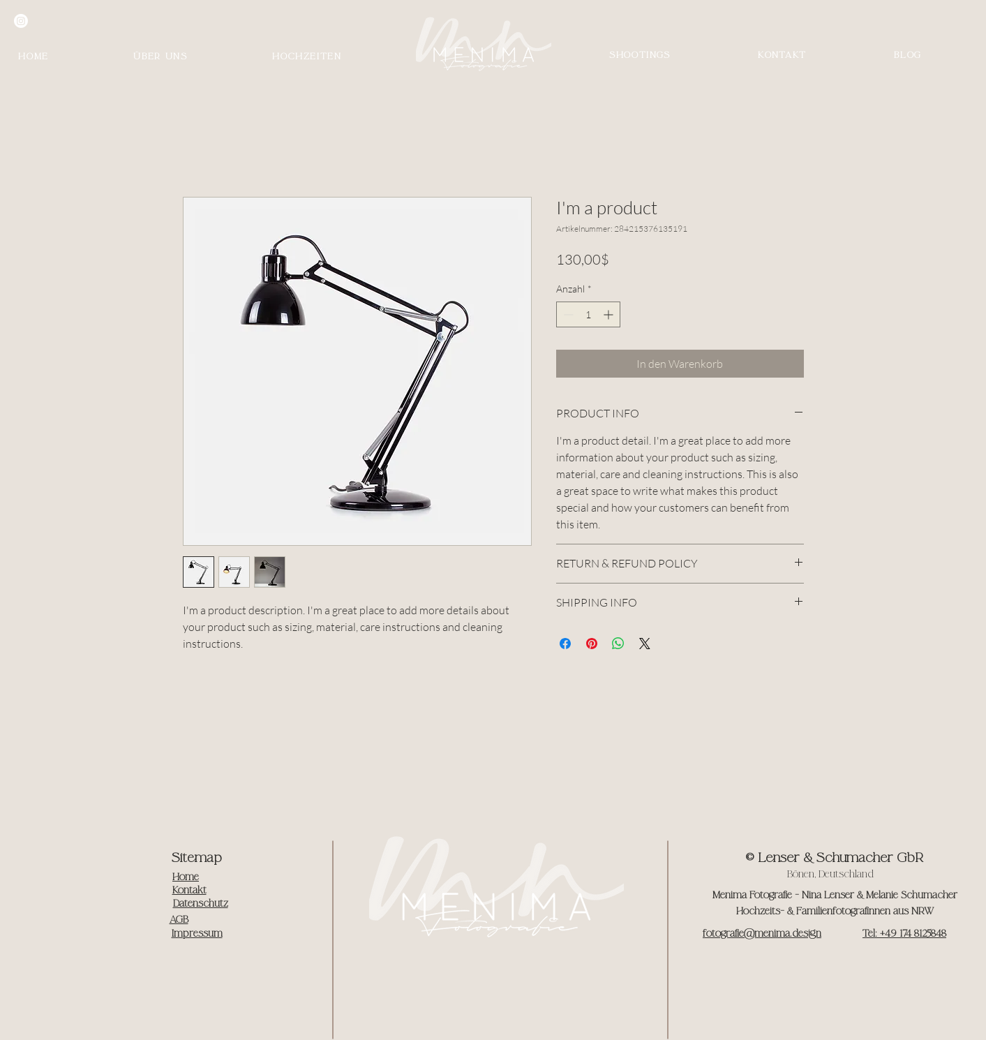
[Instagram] (21, 21)
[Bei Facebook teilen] (565, 643)
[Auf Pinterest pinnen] (591, 643)
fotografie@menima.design (762, 933)
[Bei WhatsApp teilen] (618, 643)
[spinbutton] (588, 314)
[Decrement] (567, 314)
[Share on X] (644, 643)
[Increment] (609, 314)
